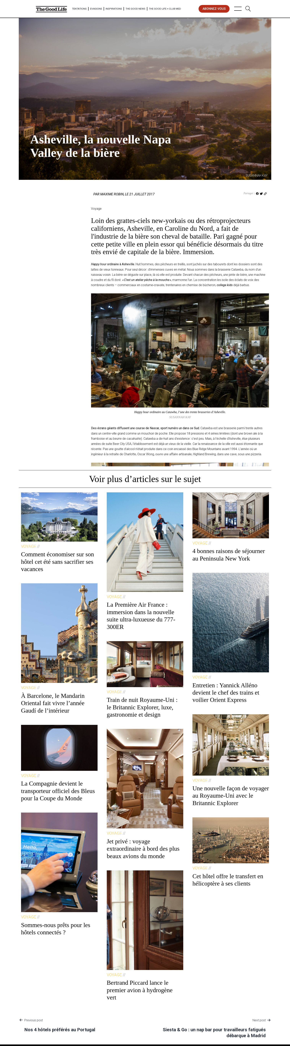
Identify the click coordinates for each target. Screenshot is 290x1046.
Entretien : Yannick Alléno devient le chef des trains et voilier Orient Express (225, 692)
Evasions (96, 8)
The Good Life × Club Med (165, 8)
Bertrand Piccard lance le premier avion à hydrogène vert (140, 990)
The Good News (135, 8)
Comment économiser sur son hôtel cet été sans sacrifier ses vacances (57, 561)
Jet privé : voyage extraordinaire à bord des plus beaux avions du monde (143, 848)
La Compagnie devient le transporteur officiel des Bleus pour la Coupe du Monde (58, 791)
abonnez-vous (214, 9)
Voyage (36, 125)
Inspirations (114, 8)
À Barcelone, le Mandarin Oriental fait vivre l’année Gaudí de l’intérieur (53, 703)
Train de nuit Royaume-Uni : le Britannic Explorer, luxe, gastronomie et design (142, 707)
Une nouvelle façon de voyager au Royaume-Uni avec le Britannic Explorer (230, 795)
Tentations (79, 8)
